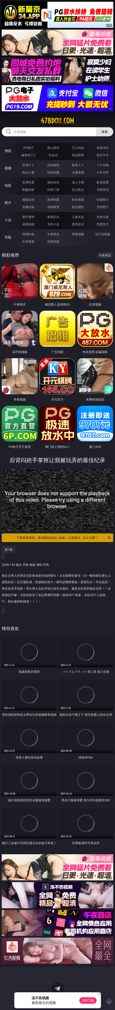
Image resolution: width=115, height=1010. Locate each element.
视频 (8, 168)
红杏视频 (28, 241)
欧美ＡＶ (78, 165)
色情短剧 (53, 241)
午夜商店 (53, 234)
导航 (8, 237)
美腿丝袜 (28, 207)
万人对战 (78, 148)
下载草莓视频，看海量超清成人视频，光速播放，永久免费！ (63, 537)
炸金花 (53, 155)
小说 (8, 220)
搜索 (105, 132)
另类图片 (103, 207)
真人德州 (53, 148)
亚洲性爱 (28, 182)
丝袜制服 (53, 172)
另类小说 (53, 224)
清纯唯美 (53, 207)
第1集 (9, 549)
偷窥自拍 (28, 199)
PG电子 (28, 148)
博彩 (8, 150)
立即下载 (88, 1000)
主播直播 (78, 172)
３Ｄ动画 (103, 165)
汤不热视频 (102, 234)
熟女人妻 (28, 172)
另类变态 (103, 190)
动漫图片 (103, 199)
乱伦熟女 (78, 190)
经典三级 (53, 190)
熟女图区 (78, 207)
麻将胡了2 (28, 155)
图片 (8, 202)
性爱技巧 (103, 224)
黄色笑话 (78, 224)
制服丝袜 (28, 190)
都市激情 (28, 217)
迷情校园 (28, 224)
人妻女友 (78, 217)
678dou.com (57, 120)
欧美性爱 (103, 182)
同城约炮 (28, 234)
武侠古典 (103, 217)
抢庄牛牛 (103, 155)
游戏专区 (103, 148)
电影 (8, 185)
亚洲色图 (53, 199)
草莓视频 (78, 234)
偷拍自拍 (53, 182)
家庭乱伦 (53, 217)
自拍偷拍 (53, 165)
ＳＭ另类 (103, 172)
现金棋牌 (78, 155)
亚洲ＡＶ (28, 165)
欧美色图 (78, 199)
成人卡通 (78, 182)
